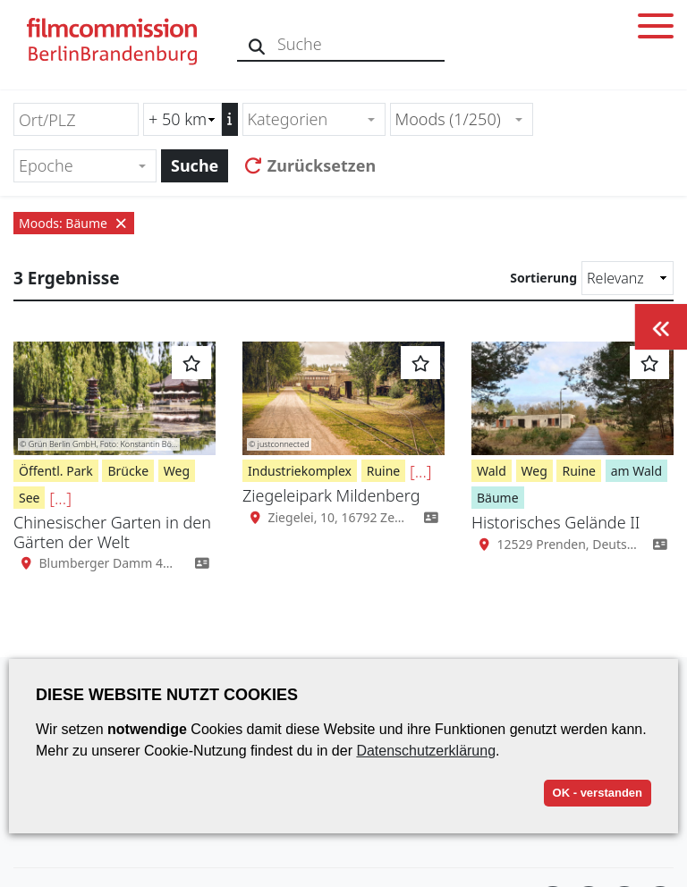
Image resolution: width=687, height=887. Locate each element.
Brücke (127, 470)
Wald (491, 470)
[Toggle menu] (656, 29)
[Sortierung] (627, 278)
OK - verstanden (597, 792)
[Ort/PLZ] (76, 119)
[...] (60, 498)
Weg (177, 470)
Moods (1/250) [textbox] (448, 119)
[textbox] (306, 119)
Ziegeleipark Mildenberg (331, 495)
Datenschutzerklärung (426, 750)
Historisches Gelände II (555, 522)
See (29, 497)
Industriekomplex (300, 470)
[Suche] (257, 44)
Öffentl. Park (56, 470)
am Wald (636, 470)
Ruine (384, 470)
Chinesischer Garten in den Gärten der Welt (112, 532)
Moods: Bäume (74, 223)
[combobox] (314, 119)
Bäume (498, 497)
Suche (194, 165)
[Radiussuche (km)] (182, 119)
